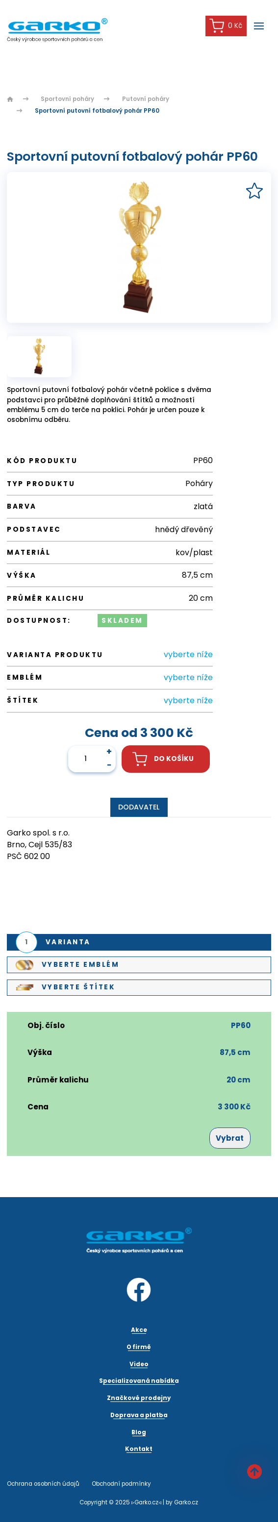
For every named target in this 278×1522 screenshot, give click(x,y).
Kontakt (138, 1449)
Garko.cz (186, 1502)
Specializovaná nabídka (139, 1381)
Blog (138, 1432)
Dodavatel (138, 807)
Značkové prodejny (139, 1398)
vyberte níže (188, 654)
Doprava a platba (139, 1415)
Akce (139, 1330)
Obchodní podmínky (121, 1484)
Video (139, 1364)
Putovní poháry (145, 99)
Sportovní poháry (67, 99)
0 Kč (225, 26)
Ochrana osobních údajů (43, 1484)
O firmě (138, 1347)
